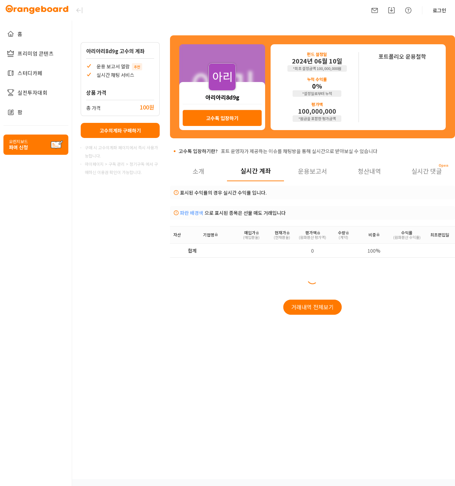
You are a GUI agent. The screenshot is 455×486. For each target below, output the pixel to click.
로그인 (439, 10)
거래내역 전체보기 (312, 307)
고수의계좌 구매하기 (120, 130)
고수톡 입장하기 (222, 118)
